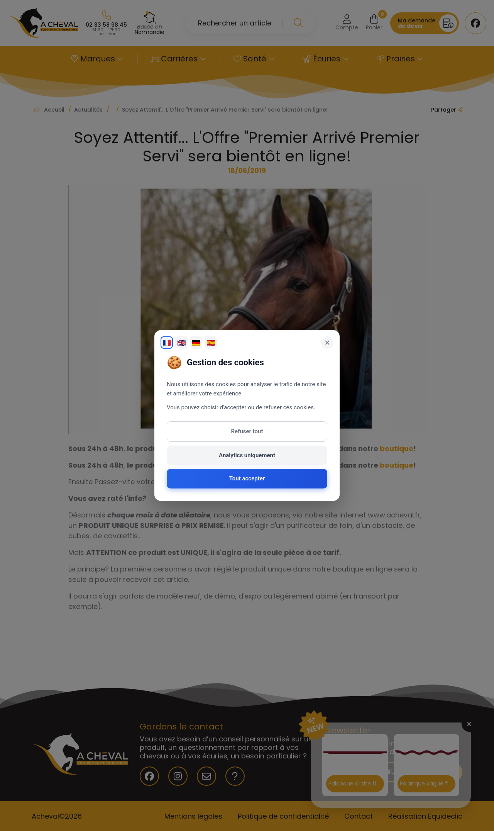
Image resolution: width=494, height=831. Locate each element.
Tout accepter (247, 478)
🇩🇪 (196, 343)
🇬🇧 (181, 343)
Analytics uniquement (247, 455)
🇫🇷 (166, 343)
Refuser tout (247, 431)
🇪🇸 (210, 343)
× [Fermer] (327, 342)
